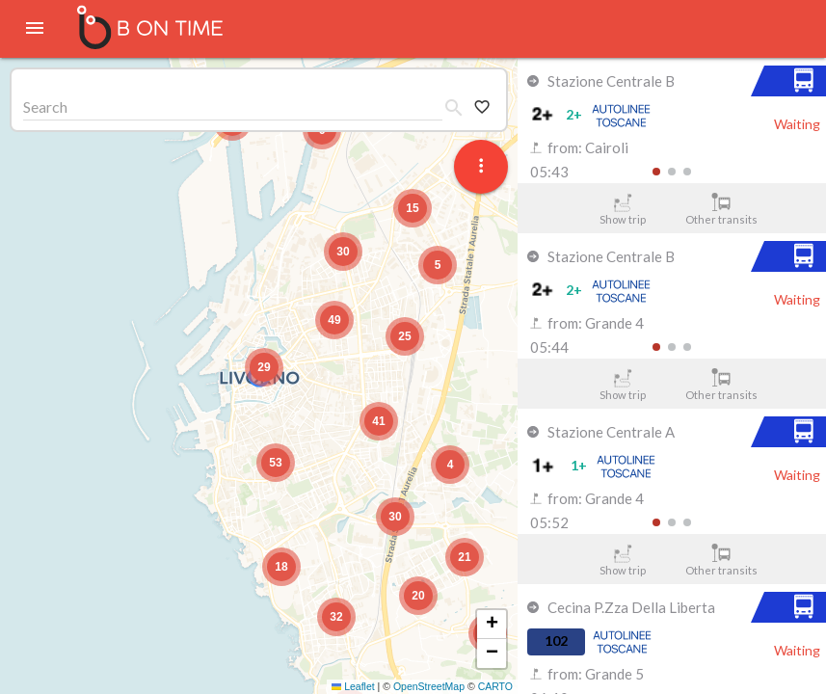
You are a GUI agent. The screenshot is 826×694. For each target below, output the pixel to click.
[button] (264, 367)
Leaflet (353, 686)
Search (45, 106)
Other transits (721, 209)
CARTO (495, 686)
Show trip (622, 209)
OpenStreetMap (429, 686)
